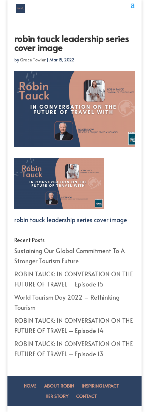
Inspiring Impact (100, 385)
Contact (86, 396)
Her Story (57, 396)
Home (30, 385)
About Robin (59, 385)
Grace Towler (33, 60)
